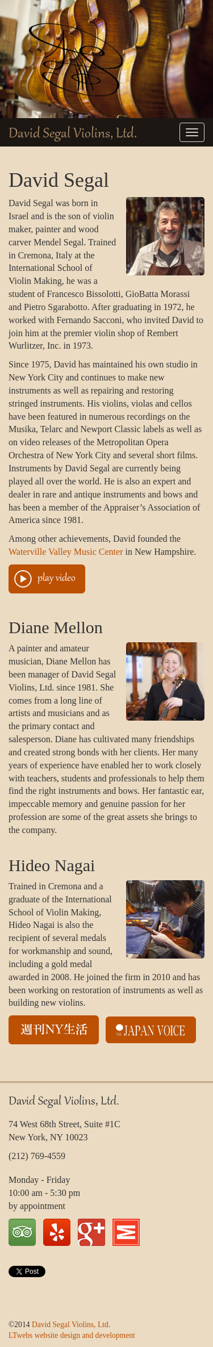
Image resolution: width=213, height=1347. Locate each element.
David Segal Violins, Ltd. (73, 134)
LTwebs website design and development (72, 1335)
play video (56, 578)
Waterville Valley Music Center (66, 552)
